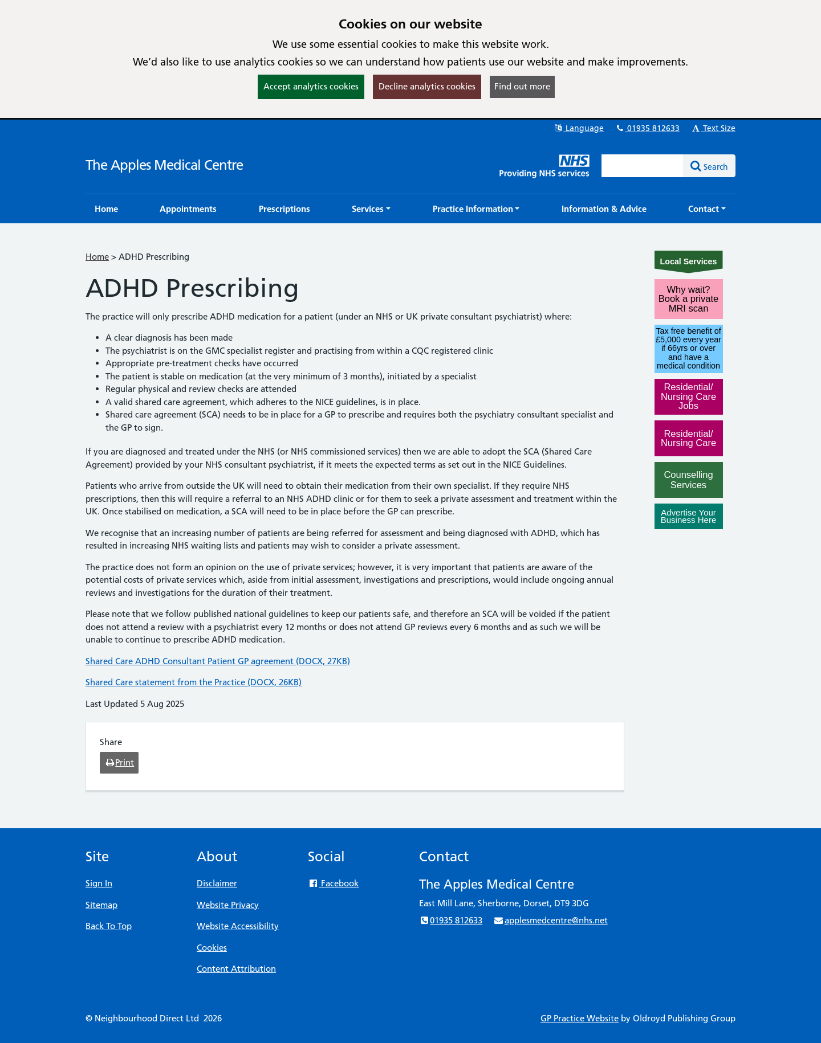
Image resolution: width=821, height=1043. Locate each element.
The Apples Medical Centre (164, 165)
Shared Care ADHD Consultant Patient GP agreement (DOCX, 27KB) (218, 661)
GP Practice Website (579, 1018)
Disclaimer (217, 883)
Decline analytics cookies (427, 86)
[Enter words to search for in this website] (642, 165)
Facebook (333, 883)
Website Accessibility (238, 926)
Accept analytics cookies (311, 86)
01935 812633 (647, 128)
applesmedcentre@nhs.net (550, 920)
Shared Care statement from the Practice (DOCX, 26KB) (194, 682)
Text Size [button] (712, 128)
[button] (371, 208)
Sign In (99, 883)
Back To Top (109, 926)
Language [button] (578, 128)
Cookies (212, 947)
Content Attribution (236, 968)
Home (97, 256)
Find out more (522, 86)
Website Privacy (228, 904)
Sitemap (101, 904)
